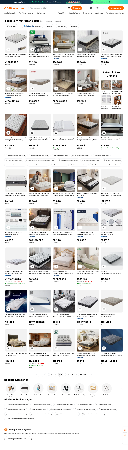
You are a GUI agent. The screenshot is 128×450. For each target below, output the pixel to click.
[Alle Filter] (11, 26)
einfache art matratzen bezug (60, 409)
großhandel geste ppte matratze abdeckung (105, 165)
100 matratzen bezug (84, 404)
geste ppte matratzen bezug (68, 160)
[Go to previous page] (38, 374)
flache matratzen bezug (60, 155)
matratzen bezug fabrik (101, 155)
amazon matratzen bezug (90, 160)
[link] (125, 430)
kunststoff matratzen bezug (15, 165)
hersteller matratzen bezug (41, 404)
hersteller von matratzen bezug (16, 414)
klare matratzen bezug (59, 165)
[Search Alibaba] (48, 8)
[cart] (97, 8)
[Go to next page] (90, 374)
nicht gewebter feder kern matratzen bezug (40, 160)
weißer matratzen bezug (37, 409)
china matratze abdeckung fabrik (17, 404)
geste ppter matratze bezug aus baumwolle (20, 419)
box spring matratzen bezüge (15, 409)
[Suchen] (76, 8)
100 (85, 374)
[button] (69, 8)
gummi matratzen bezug (107, 409)
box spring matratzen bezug (15, 155)
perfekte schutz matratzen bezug (67, 414)
